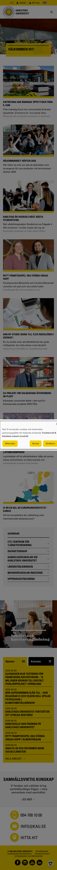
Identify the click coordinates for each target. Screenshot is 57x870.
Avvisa (35, 443)
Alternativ (10, 443)
